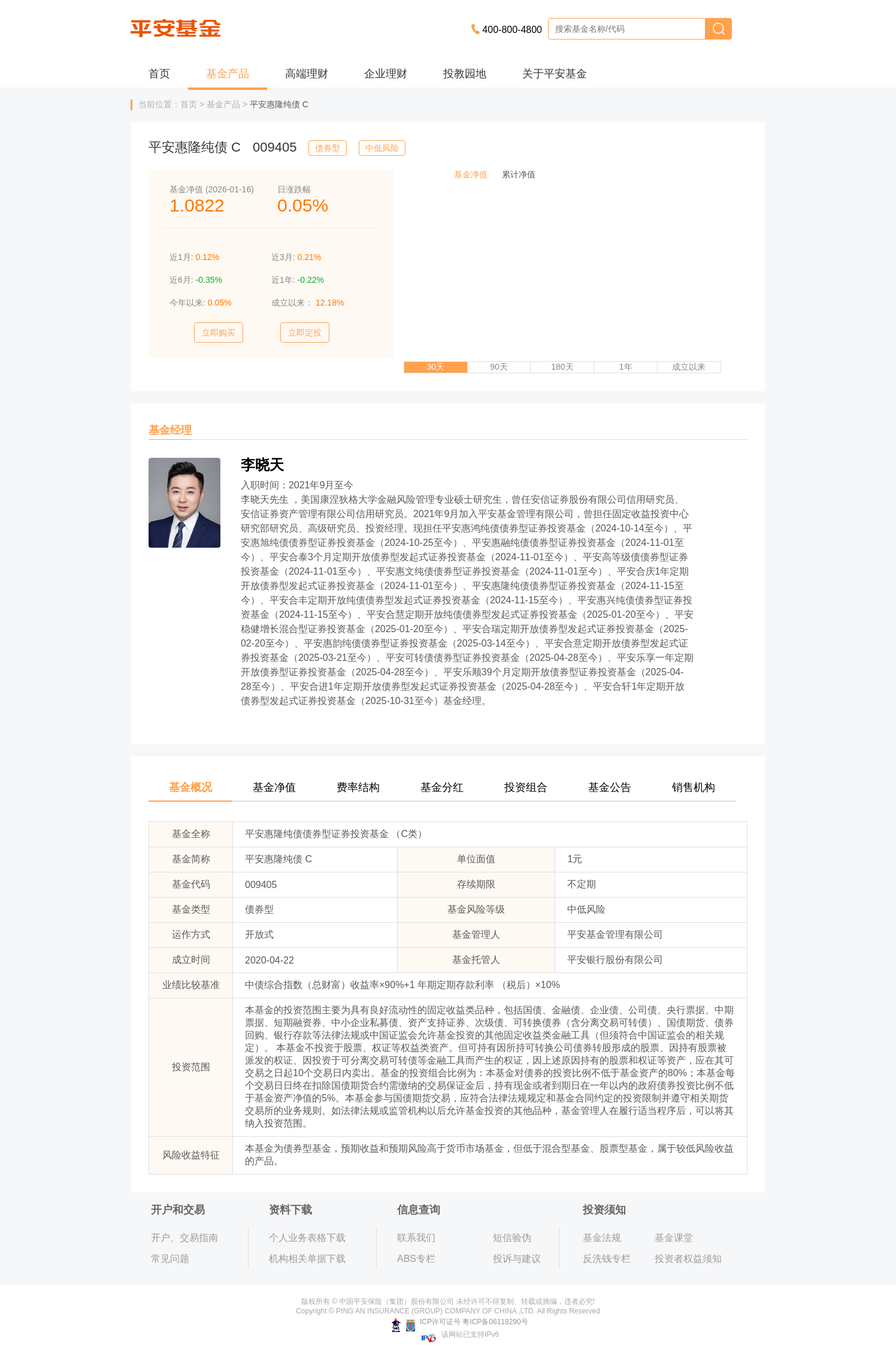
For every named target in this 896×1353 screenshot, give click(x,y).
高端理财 (306, 74)
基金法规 (602, 1238)
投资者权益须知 (688, 1259)
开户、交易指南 (184, 1238)
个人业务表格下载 (307, 1238)
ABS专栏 (416, 1259)
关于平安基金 (554, 74)
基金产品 (227, 74)
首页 (159, 74)
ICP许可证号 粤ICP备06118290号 (460, 1322)
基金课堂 (674, 1238)
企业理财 (385, 74)
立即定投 (305, 332)
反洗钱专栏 (607, 1259)
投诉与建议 (517, 1259)
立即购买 (218, 332)
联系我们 (416, 1238)
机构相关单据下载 (307, 1259)
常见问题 (170, 1259)
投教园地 (464, 74)
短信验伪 (512, 1238)
